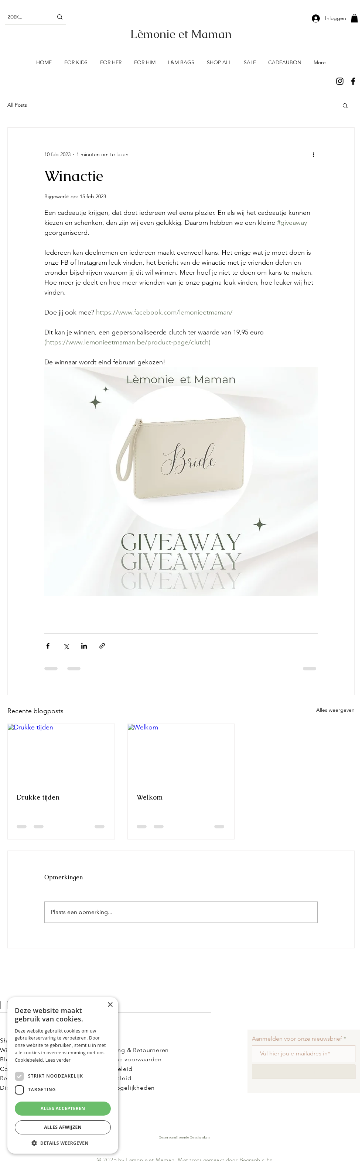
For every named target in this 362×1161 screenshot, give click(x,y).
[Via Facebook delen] (47, 645)
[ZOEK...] (25, 17)
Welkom (150, 797)
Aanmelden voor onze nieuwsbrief (297, 1039)
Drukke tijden (38, 797)
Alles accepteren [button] (63, 1108)
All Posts (17, 105)
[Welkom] (181, 754)
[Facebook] (353, 81)
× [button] (110, 1005)
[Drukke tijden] (61, 754)
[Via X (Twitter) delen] (65, 645)
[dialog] (62, 1075)
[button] (354, 18)
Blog (7, 1059)
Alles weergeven (335, 710)
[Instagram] (340, 81)
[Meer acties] (313, 154)
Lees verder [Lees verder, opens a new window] (58, 1060)
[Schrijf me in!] (303, 1072)
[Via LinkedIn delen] (84, 645)
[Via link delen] (102, 645)
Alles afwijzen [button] (63, 1127)
